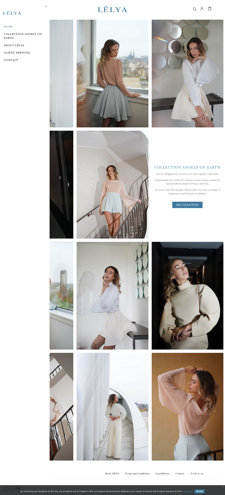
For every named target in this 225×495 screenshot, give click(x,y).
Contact (179, 473)
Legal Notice (162, 473)
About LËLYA (112, 473)
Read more (188, 491)
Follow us (197, 473)
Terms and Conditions (137, 473)
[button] (187, 205)
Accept (199, 491)
